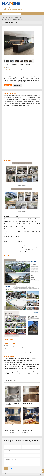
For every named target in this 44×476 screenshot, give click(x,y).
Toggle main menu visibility (40, 13)
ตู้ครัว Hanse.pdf (14, 380)
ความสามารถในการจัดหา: (9, 74)
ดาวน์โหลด (17, 85)
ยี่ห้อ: (5, 67)
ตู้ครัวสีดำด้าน (18, 430)
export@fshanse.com (9, 8)
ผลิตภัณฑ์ (8, 17)
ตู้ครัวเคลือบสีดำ (24, 432)
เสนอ (6, 468)
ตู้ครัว (12, 17)
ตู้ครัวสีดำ (12, 430)
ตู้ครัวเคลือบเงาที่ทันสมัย (15, 432)
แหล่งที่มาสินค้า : (7, 70)
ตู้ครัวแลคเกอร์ (18, 17)
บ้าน (3, 17)
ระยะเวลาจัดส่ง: (7, 72)
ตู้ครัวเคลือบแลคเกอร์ (27, 430)
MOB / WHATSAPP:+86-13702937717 (13, 9)
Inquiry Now (8, 85)
